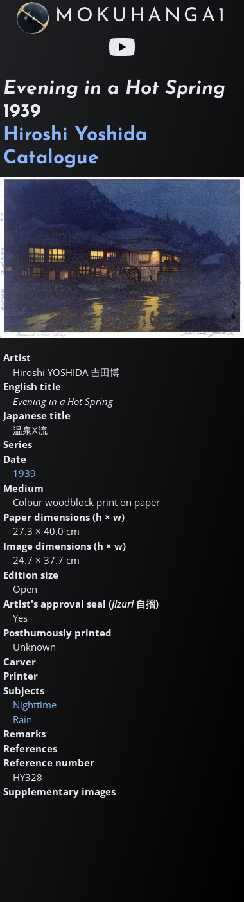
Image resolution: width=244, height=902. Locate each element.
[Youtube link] (122, 47)
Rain (22, 719)
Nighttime (35, 704)
